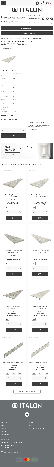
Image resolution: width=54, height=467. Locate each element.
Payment (3, 431)
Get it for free (12, 154)
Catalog (30, 425)
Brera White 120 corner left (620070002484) (40, 251)
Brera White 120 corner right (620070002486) (40, 196)
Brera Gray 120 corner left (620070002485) (13, 251)
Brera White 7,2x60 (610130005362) (40, 362)
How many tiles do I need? (37, 122)
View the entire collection (27, 392)
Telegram (47, 19)
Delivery (3, 428)
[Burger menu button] (3, 3)
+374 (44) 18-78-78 (34, 15)
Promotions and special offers (36, 428)
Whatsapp (43, 19)
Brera (14, 38)
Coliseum (8, 38)
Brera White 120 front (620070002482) (40, 307)
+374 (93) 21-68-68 (34, 18)
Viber (51, 19)
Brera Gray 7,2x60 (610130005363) (13, 362)
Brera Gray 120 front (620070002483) (13, 307)
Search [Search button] (51, 23)
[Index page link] (27, 10)
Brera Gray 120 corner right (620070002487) (13, 196)
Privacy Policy (5, 434)
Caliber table (33, 129)
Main (2, 38)
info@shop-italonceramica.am (13, 22)
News (2, 425)
